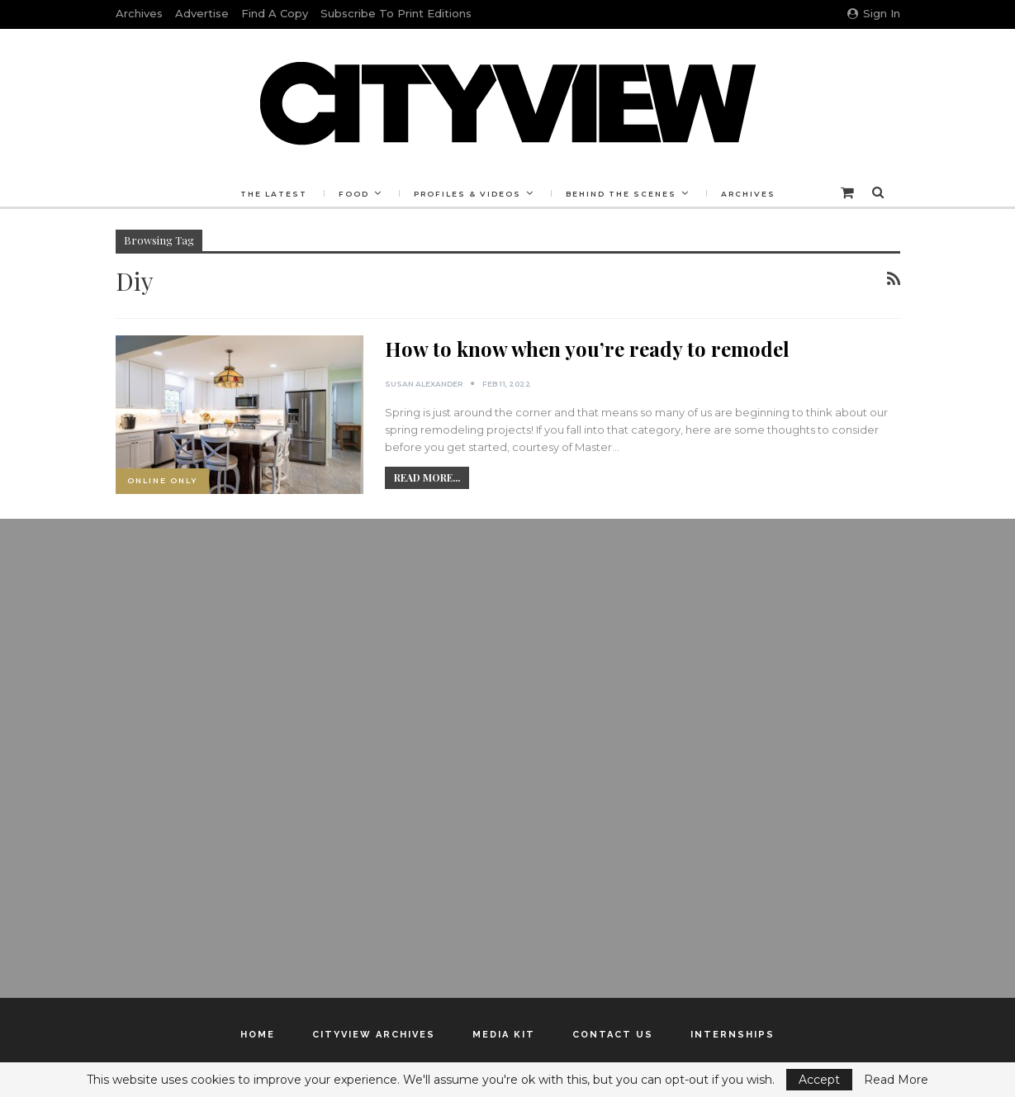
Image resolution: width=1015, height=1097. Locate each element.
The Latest (273, 193)
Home (257, 1034)
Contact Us (612, 1034)
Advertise (202, 13)
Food (354, 193)
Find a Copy (274, 13)
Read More (896, 1079)
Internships (732, 1034)
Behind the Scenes (621, 193)
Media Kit (503, 1034)
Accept (819, 1079)
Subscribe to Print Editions (396, 13)
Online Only (162, 480)
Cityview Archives (373, 1034)
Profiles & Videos (467, 193)
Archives (139, 13)
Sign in (873, 13)
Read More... (427, 477)
